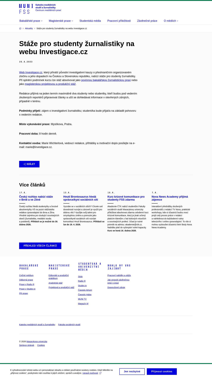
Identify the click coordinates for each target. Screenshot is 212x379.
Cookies (41, 345)
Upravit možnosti (92, 374)
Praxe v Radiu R (26, 284)
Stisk (80, 276)
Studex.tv (82, 285)
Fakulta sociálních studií (69, 324)
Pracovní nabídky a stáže (119, 275)
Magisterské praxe (59, 267)
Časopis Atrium (85, 290)
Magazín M (83, 303)
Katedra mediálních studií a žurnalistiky (37, 324)
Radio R (82, 281)
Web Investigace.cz (30, 72)
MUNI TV (82, 299)
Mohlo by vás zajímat (119, 267)
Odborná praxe (26, 280)
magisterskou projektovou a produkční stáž (50, 84)
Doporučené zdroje (116, 287)
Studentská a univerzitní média (89, 266)
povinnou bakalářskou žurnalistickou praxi (106, 80)
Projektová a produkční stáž (61, 287)
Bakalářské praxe (28, 267)
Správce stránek (26, 345)
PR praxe (23, 293)
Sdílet (29, 164)
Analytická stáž (55, 283)
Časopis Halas (84, 294)
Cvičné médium (26, 275)
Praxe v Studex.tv (27, 289)
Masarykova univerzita (36, 341)
